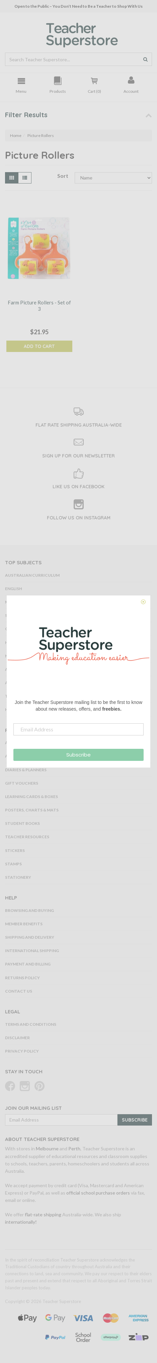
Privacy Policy (22, 1051)
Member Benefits (24, 923)
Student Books (22, 823)
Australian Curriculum (32, 575)
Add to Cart (39, 346)
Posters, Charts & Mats (32, 809)
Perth (74, 1148)
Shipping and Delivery (29, 937)
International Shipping (32, 950)
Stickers (15, 850)
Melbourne (47, 1148)
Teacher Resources (27, 836)
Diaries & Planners (26, 769)
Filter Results (26, 115)
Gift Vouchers (21, 783)
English (13, 588)
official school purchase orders (98, 1193)
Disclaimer (17, 1037)
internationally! (21, 1222)
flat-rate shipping (43, 1214)
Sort (62, 175)
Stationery (18, 877)
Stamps (13, 863)
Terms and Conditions (30, 1024)
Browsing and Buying (29, 910)
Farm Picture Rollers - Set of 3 (39, 305)
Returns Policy (22, 977)
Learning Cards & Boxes (31, 796)
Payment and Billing (28, 963)
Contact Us (18, 991)
